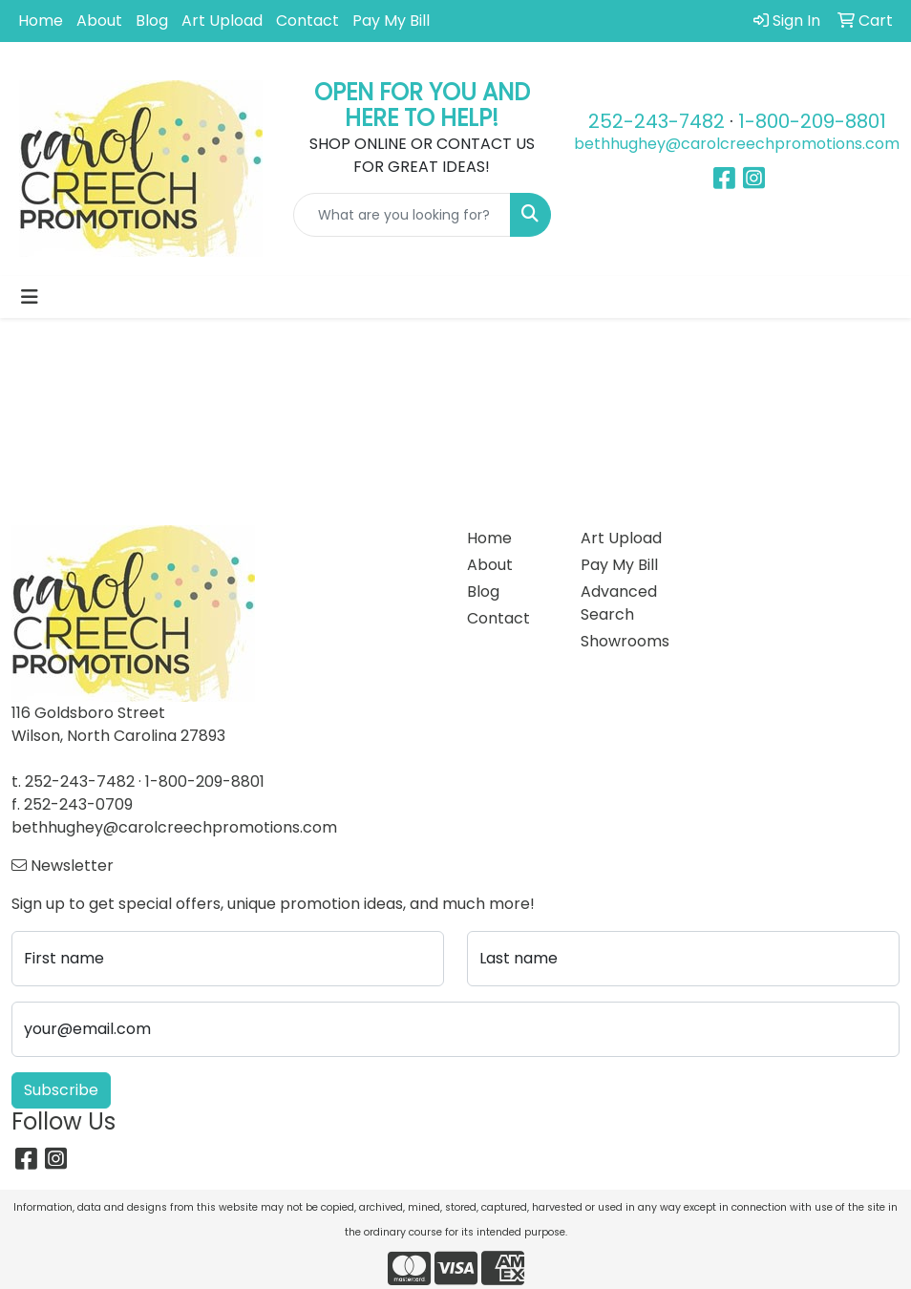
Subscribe (61, 1090)
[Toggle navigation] (30, 297)
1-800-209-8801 (812, 121)
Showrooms (625, 641)
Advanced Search (619, 603)
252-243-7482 (656, 121)
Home (40, 21)
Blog (152, 21)
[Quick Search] (402, 215)
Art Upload (222, 21)
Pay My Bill (391, 21)
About (99, 21)
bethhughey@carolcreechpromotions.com (737, 144)
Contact (307, 21)
